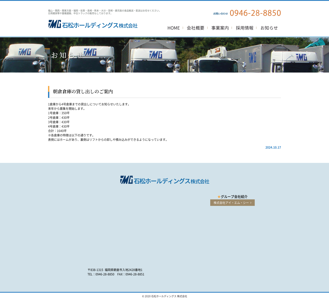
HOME (173, 28)
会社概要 (195, 28)
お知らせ (269, 28)
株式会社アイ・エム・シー (232, 202)
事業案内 (220, 28)
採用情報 (244, 28)
